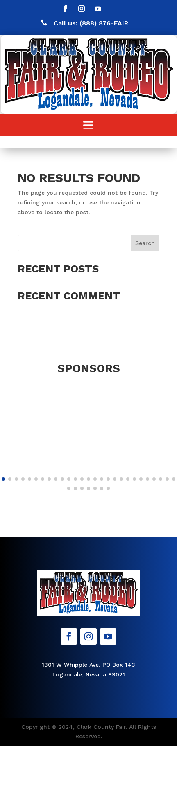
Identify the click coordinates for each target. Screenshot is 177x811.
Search (145, 243)
